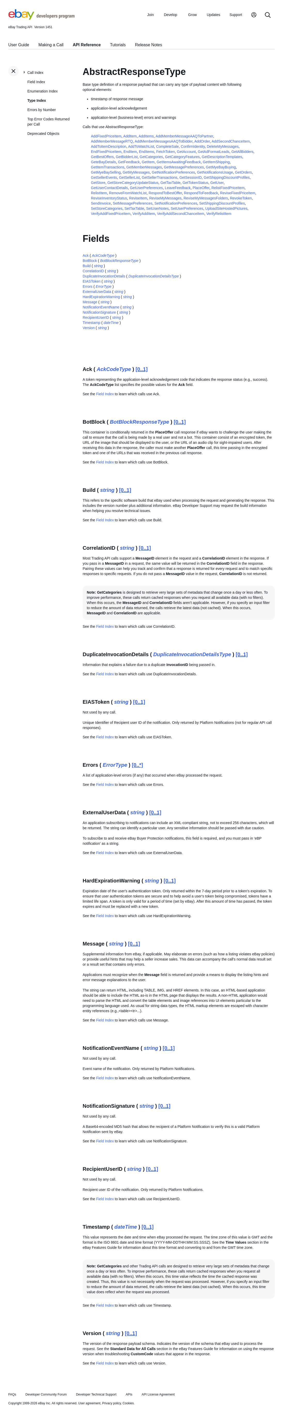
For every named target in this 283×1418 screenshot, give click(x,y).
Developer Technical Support (96, 1394)
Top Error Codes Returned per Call (48, 121)
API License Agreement (158, 1394)
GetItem (148, 162)
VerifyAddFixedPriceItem (110, 214)
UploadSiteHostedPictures (226, 208)
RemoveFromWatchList (128, 193)
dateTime (111, 323)
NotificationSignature (99, 312)
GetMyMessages (136, 172)
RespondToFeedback (201, 193)
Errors (87, 286)
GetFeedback (129, 162)
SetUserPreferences (187, 208)
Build (87, 266)
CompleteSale (167, 146)
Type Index (36, 100)
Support (236, 15)
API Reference (87, 45)
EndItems (146, 152)
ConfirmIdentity (193, 146)
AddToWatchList (141, 146)
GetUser (216, 183)
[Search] (268, 15)
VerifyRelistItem (218, 214)
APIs (129, 1394)
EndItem (130, 152)
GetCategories (151, 157)
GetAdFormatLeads (213, 152)
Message (90, 302)
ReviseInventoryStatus (109, 198)
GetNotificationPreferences (173, 172)
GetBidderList (127, 157)
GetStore (98, 183)
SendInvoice (101, 203)
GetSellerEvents (104, 177)
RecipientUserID (96, 317)
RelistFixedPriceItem (228, 188)
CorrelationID (93, 271)
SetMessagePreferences (132, 203)
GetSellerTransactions (159, 177)
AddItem (130, 136)
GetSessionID (190, 177)
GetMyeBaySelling (106, 172)
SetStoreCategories (106, 208)
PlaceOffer (201, 188)
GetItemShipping (216, 162)
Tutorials (118, 45)
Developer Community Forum (46, 1394)
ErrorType (104, 286)
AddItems (146, 136)
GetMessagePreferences (184, 167)
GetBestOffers (102, 157)
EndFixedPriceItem (106, 152)
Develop (170, 15)
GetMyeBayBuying (221, 167)
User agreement (89, 1403)
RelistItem (99, 193)
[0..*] (137, 765)
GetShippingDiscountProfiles (227, 177)
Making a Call (51, 45)
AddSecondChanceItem (230, 141)
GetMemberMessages (144, 167)
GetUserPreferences (146, 188)
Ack (86, 255)
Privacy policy (111, 1403)
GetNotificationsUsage (215, 172)
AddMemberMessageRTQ (112, 141)
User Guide (18, 45)
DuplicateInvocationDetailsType (153, 276)
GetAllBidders (242, 152)
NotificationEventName (101, 307)
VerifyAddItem (143, 214)
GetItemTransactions (107, 167)
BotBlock (90, 261)
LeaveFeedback (178, 188)
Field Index (36, 82)
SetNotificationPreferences (175, 203)
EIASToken (91, 281)
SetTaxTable (134, 208)
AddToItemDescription (108, 146)
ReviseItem (138, 198)
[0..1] (142, 369)
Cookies (128, 1403)
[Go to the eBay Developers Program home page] (41, 18)
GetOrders (243, 172)
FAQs (12, 1394)
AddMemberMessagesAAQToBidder (163, 141)
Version (89, 328)
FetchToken (165, 152)
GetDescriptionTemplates (222, 157)
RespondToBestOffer (165, 193)
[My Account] (254, 15)
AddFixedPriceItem (106, 136)
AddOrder (202, 141)
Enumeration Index (42, 91)
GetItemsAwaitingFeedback (178, 162)
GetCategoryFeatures (182, 157)
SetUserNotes (157, 208)
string (98, 266)
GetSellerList (129, 177)
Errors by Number (41, 110)
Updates (213, 15)
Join (150, 15)
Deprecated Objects (43, 133)
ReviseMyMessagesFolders (206, 198)
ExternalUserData (97, 292)
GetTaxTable (170, 183)
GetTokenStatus (195, 183)
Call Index (35, 73)
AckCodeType (103, 255)
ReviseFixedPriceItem (237, 193)
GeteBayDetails (103, 162)
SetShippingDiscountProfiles (222, 203)
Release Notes (148, 45)
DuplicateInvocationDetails (104, 276)
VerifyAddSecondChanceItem (180, 214)
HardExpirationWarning (101, 297)
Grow (192, 15)
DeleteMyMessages (223, 146)
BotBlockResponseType (119, 261)
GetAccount (186, 152)
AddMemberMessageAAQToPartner (184, 136)
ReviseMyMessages (165, 198)
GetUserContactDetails (109, 188)
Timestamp (91, 323)
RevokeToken (241, 198)
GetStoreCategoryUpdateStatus (133, 183)
